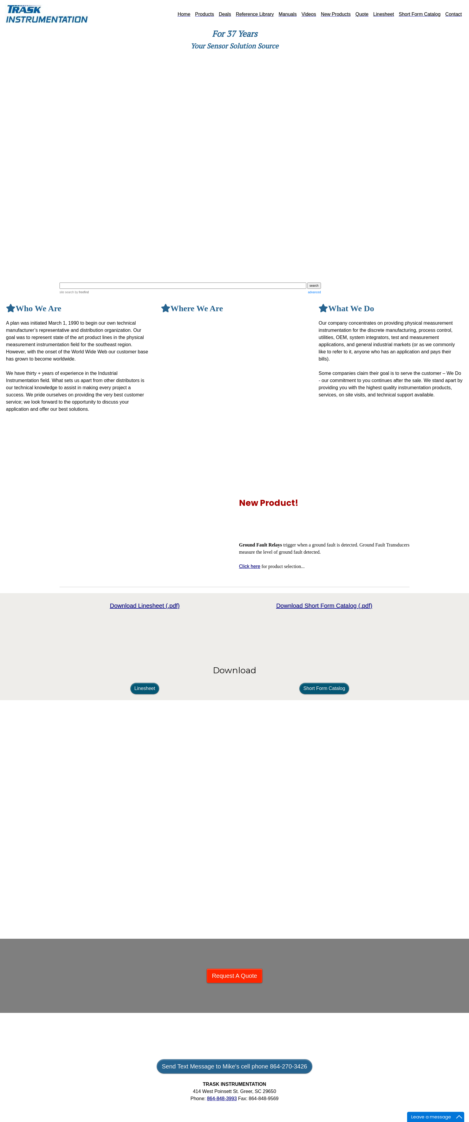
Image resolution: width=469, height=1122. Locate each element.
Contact (453, 14)
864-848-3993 (222, 1098)
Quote (361, 14)
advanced (314, 292)
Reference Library (255, 14)
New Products (336, 14)
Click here (249, 566)
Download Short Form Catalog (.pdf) (324, 605)
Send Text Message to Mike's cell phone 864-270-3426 (234, 1066)
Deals (225, 14)
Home (184, 14)
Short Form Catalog (420, 14)
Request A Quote (234, 976)
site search (67, 292)
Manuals (288, 14)
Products (204, 14)
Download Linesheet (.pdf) (144, 605)
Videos (309, 14)
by (81, 292)
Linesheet (383, 14)
